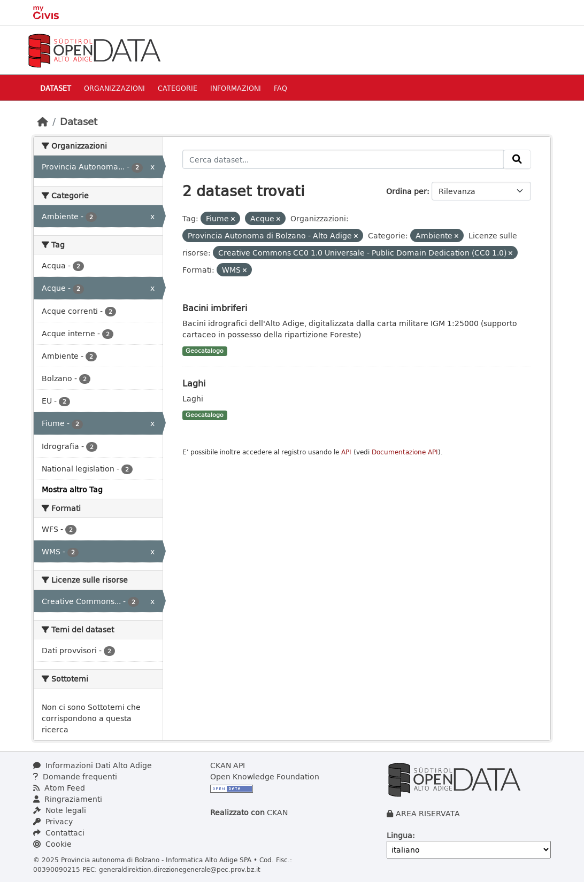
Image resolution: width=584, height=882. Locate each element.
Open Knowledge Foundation (264, 776)
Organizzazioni (114, 88)
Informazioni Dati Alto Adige (92, 765)
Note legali (59, 810)
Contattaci (58, 832)
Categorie (177, 88)
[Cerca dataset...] (343, 159)
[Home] (42, 121)
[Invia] (517, 159)
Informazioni (235, 88)
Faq (280, 88)
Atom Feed (59, 787)
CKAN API (227, 765)
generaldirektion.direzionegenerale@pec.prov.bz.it (179, 869)
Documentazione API (405, 452)
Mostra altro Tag (72, 489)
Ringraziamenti (67, 798)
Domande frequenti (75, 776)
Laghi (193, 383)
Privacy (53, 821)
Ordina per (406, 191)
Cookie (52, 843)
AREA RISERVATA (428, 813)
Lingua (399, 835)
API (346, 452)
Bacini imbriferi (214, 307)
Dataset (55, 88)
